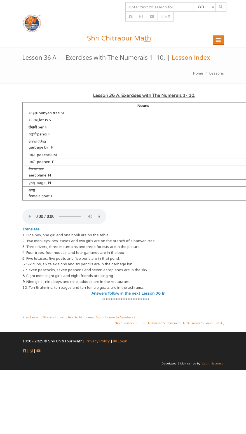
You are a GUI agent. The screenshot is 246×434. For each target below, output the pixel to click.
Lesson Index (191, 57)
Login (120, 341)
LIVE (165, 16)
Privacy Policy (98, 341)
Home (198, 73)
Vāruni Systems (212, 363)
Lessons (216, 73)
